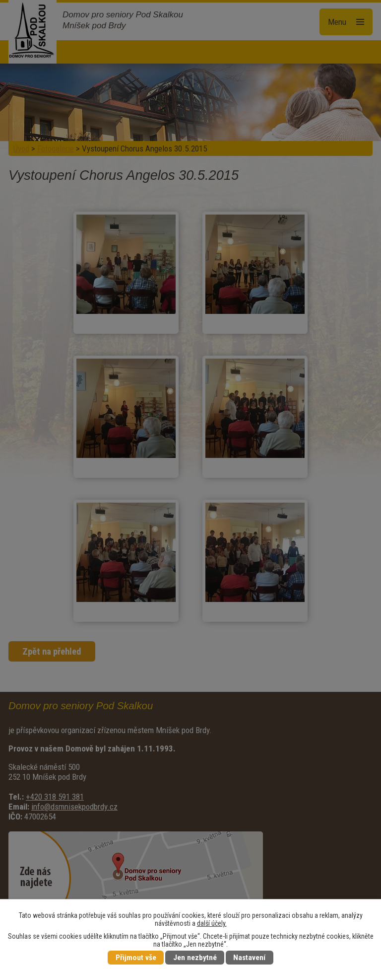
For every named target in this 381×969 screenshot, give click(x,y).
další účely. (212, 923)
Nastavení (249, 957)
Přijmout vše (136, 957)
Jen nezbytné (195, 957)
